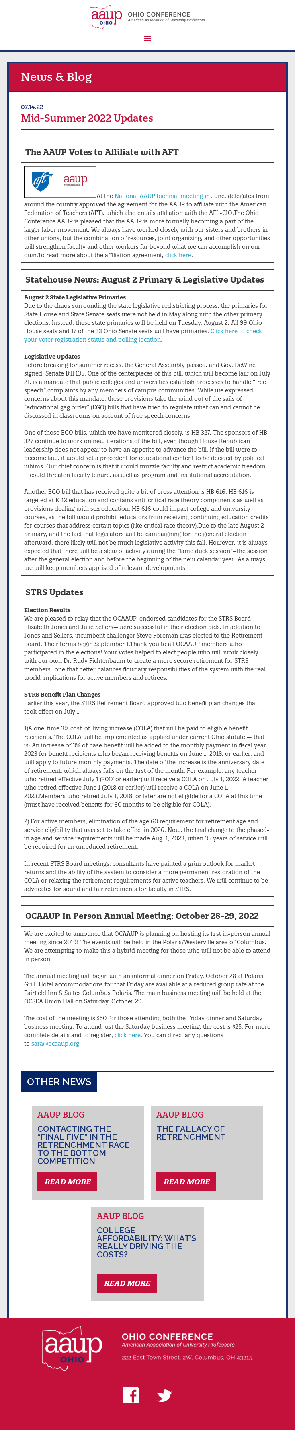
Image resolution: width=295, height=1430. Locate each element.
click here (178, 255)
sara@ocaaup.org (55, 1043)
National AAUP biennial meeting (159, 196)
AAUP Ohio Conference (147, 17)
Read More (67, 1182)
